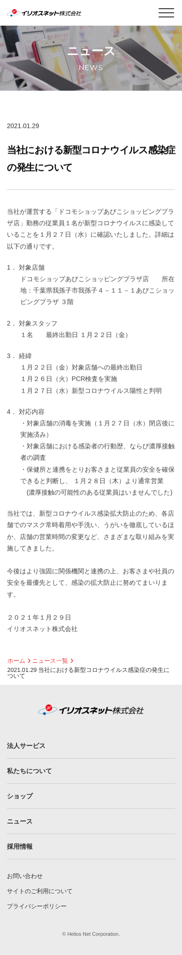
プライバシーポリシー (37, 906)
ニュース (20, 821)
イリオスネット (57, 12)
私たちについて (29, 771)
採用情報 (20, 846)
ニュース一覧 (50, 660)
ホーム (16, 660)
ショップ (20, 796)
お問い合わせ (25, 876)
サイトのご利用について (40, 891)
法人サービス (26, 745)
